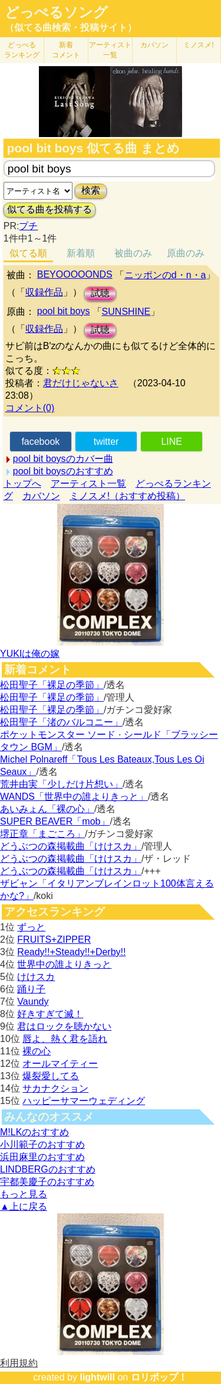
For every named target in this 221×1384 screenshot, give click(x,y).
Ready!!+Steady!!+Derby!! (71, 952)
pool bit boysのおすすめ (63, 471)
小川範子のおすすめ (42, 1144)
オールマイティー (60, 1064)
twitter (106, 442)
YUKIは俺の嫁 (30, 654)
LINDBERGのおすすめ (47, 1169)
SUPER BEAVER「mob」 (55, 821)
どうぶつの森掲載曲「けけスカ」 (70, 846)
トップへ (22, 483)
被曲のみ (133, 253)
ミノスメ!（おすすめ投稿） (127, 496)
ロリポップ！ (159, 1377)
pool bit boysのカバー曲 (63, 459)
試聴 (100, 293)
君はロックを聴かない (64, 1026)
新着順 (81, 253)
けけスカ (36, 977)
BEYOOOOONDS (75, 274)
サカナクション (55, 1088)
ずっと (31, 927)
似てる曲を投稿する (49, 209)
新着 (66, 50)
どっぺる (21, 50)
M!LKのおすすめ (34, 1132)
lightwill (97, 1377)
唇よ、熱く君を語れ (64, 1039)
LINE (171, 442)
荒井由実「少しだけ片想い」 (61, 784)
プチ (28, 226)
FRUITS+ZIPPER (54, 939)
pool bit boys (63, 311)
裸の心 (36, 1051)
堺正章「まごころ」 (42, 834)
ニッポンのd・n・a (165, 275)
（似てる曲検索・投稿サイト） (71, 27)
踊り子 (31, 989)
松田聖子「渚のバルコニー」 (61, 722)
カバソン (154, 45)
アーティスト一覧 (88, 483)
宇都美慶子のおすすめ (47, 1182)
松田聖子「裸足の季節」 (52, 685)
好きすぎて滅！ (50, 1014)
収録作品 (44, 292)
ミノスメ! (198, 45)
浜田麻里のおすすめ (42, 1157)
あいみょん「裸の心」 (47, 809)
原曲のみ (185, 253)
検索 (90, 190)
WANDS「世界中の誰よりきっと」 (74, 797)
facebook (40, 442)
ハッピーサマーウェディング (83, 1101)
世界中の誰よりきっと (64, 964)
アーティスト (110, 50)
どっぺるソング (56, 12)
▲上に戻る (23, 1206)
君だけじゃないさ (80, 383)
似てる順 (28, 253)
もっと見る (23, 1194)
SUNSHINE (126, 312)
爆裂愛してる (50, 1076)
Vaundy (32, 1002)
